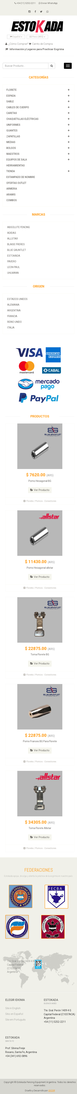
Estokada (13, 255)
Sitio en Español (14, 1014)
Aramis (11, 194)
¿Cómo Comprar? (16, 43)
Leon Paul (13, 267)
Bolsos (11, 148)
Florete (11, 89)
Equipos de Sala (16, 159)
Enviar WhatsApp (48, 3)
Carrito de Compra (41, 43)
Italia (10, 327)
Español (16, 36)
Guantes (11, 130)
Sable (10, 101)
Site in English (12, 1008)
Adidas (11, 232)
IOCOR (51, 1090)
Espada (11, 95)
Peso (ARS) (37, 36)
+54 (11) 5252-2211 (25, 3)
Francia (12, 316)
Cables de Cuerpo (17, 107)
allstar (12, 238)
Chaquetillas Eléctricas (22, 119)
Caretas (11, 113)
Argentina (14, 310)
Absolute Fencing (18, 227)
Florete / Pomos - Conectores (39, 501)
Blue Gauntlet (16, 250)
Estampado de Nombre (20, 177)
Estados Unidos (17, 299)
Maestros (12, 153)
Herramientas (15, 165)
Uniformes (13, 124)
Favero (11, 261)
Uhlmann (13, 272)
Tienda (10, 171)
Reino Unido (14, 321)
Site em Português (15, 1019)
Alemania (13, 304)
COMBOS (11, 200)
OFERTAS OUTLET (16, 183)
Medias (10, 142)
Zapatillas (13, 136)
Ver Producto (39, 490)
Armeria (11, 188)
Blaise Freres (16, 244)
